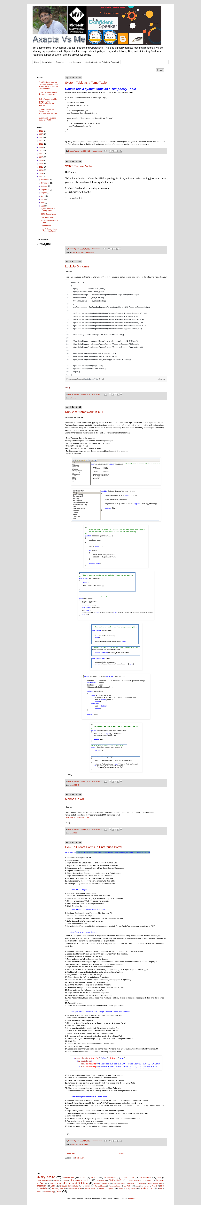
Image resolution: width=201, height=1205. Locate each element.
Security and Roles (75, 1188)
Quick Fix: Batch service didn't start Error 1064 (48, 94)
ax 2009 (74, 785)
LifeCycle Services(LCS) (69, 1186)
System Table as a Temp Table (86, 82)
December (45, 180)
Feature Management (118, 1183)
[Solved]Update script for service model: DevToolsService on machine (48, 102)
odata (137, 1186)
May (43, 203)
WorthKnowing (49, 1192)
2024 (41, 137)
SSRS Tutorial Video (79, 166)
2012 (41, 177)
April (43, 206)
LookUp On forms (77, 266)
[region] (116, 328)
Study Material (89, 252)
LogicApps (86, 1186)
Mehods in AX (74, 799)
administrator (68, 1177)
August (44, 193)
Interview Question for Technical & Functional (102, 62)
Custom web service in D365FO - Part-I (47, 119)
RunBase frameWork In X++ (84, 412)
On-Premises (145, 1186)
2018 (41, 157)
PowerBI (155, 1186)
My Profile (127, 1186)
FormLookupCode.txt (75, 379)
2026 (41, 131)
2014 (41, 170)
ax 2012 (94, 1177)
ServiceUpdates (90, 1188)
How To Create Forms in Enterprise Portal (93, 847)
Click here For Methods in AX (77, 817)
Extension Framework (101, 1183)
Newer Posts (70, 1154)
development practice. (81, 1180)
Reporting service (77, 252)
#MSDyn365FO (46, 1177)
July (43, 196)
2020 (41, 151)
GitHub (101, 379)
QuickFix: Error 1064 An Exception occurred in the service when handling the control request (48, 85)
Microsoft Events (100, 1186)
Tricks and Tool (148, 1188)
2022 (41, 144)
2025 (41, 134)
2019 (41, 154)
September (45, 190)
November (45, 183)
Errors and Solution (76, 1183)
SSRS (121, 1188)
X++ (79, 785)
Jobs (53, 1186)
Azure (159, 1178)
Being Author (47, 62)
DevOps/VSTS (101, 1180)
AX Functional (127, 1177)
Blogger (132, 1198)
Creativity (65, 1180)
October (44, 186)
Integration (41, 1186)
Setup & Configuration (106, 1188)
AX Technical (145, 1177)
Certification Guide (44, 1180)
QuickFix (43, 1188)
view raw (161, 379)
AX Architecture (110, 1178)
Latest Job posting (74, 62)
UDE (160, 1188)
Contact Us (60, 62)
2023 (41, 141)
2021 (41, 147)
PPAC (162, 1186)
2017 (41, 160)
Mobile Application (115, 1186)
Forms (73, 398)
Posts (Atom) (80, 1158)
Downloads (147, 1180)
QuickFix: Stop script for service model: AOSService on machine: (48, 112)
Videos (39, 1192)
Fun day (142, 1183)
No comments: (97, 151)
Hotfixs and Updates (155, 1183)
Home (36, 62)
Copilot (56, 1180)
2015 (41, 167)
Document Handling (133, 1180)
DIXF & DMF (115, 1180)
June (43, 199)
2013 (41, 174)
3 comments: (96, 249)
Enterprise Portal (77, 1144)
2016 (41, 164)
